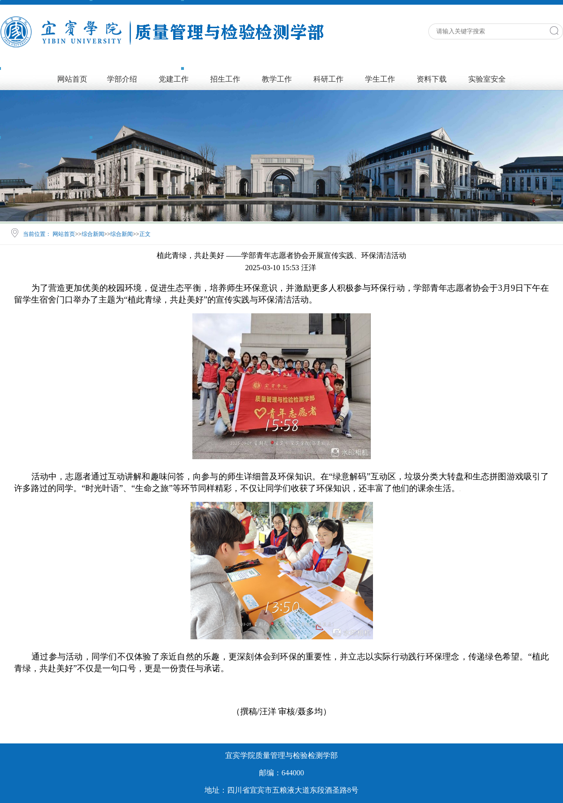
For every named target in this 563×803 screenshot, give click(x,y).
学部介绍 (122, 79)
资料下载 (432, 79)
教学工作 (277, 79)
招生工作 (225, 79)
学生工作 (380, 79)
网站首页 (72, 79)
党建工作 (174, 79)
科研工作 (328, 79)
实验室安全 (487, 79)
